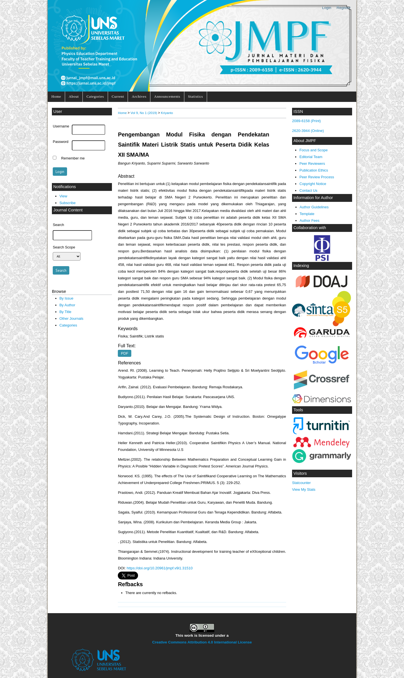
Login (326, 8)
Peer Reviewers (312, 163)
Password (60, 142)
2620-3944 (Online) (308, 131)
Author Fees (310, 220)
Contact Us (308, 190)
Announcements (167, 96)
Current (118, 96)
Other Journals (71, 318)
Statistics (195, 96)
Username (61, 126)
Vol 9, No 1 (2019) (143, 113)
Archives (139, 96)
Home (56, 96)
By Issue (66, 298)
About (74, 96)
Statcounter (301, 483)
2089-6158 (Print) (306, 121)
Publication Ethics (313, 170)
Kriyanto (167, 113)
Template (307, 214)
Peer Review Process (316, 177)
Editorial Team (310, 157)
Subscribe (67, 203)
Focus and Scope (313, 150)
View (63, 196)
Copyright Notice (312, 184)
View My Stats (303, 489)
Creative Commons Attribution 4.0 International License (202, 642)
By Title (65, 312)
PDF (124, 353)
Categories (95, 96)
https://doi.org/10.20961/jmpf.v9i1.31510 (159, 568)
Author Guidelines (314, 207)
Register (344, 8)
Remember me (73, 158)
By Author (67, 305)
